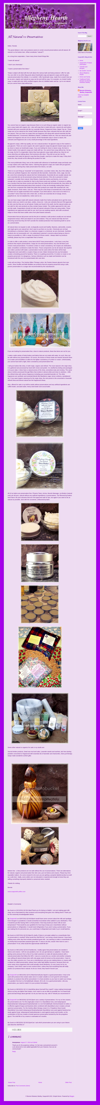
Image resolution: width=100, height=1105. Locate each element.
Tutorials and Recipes (83, 67)
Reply (14, 1051)
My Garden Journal (85, 70)
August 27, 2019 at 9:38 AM (29, 1042)
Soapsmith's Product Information (86, 63)
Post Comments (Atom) (23, 1085)
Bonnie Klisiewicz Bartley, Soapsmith (86, 91)
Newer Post (11, 1082)
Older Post (68, 1082)
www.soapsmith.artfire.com (16, 891)
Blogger (72, 1096)
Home (40, 1082)
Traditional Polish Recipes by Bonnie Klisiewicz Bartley (85, 80)
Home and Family (85, 77)
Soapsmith (13, 918)
